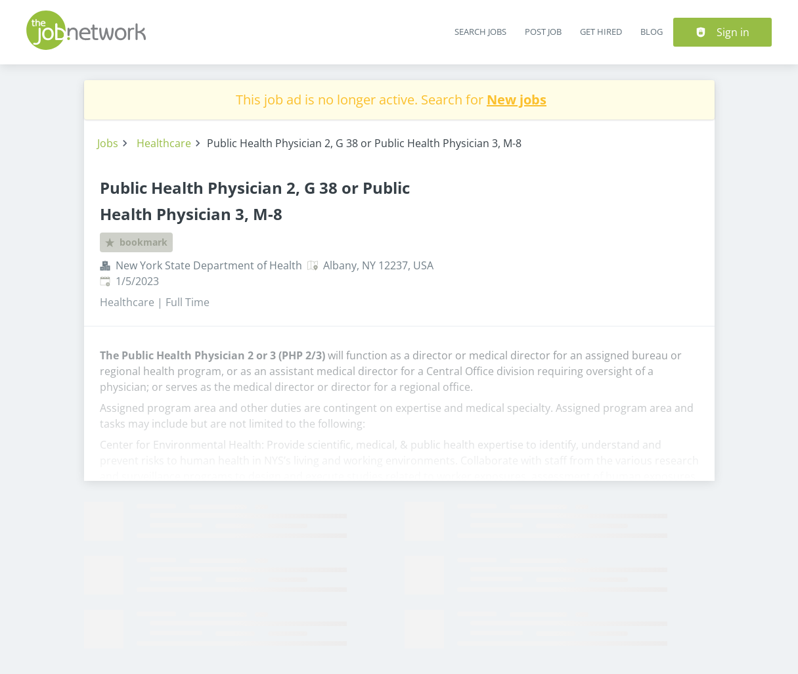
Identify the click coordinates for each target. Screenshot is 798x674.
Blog (651, 31)
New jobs (516, 99)
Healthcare (164, 143)
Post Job (543, 31)
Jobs (107, 143)
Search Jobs (480, 31)
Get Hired (601, 31)
